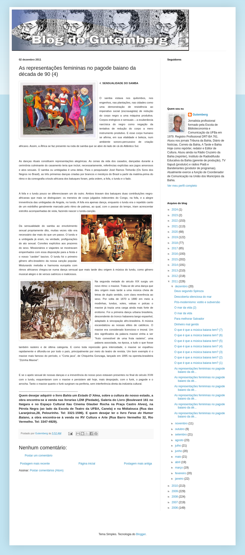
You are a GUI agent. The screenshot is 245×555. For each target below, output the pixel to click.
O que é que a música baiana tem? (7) (198, 329)
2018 (175, 243)
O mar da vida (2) (185, 307)
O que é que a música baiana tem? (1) (198, 363)
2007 (175, 502)
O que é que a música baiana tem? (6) (198, 335)
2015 (175, 259)
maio (178, 456)
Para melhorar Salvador (189, 318)
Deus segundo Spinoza (189, 291)
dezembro (181, 286)
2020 (175, 231)
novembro (181, 423)
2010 (175, 485)
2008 (175, 496)
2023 (175, 215)
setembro (181, 434)
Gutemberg (200, 114)
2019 (175, 237)
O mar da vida (183, 313)
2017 (175, 248)
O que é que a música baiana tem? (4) (198, 346)
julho (178, 445)
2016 (175, 253)
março (179, 467)
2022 (175, 220)
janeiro (179, 478)
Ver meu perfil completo (182, 185)
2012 (175, 276)
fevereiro (181, 473)
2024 (175, 209)
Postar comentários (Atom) (47, 470)
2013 (175, 270)
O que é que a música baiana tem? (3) (198, 352)
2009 (175, 491)
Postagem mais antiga (138, 463)
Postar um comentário (38, 455)
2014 (175, 265)
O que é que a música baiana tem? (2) (198, 357)
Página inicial (86, 463)
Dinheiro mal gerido (186, 324)
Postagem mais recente (35, 463)
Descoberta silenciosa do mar (193, 296)
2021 (175, 226)
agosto (179, 440)
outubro (180, 429)
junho (179, 451)
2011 (175, 281)
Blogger (141, 534)
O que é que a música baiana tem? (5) (198, 341)
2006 (175, 507)
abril (178, 462)
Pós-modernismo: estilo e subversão (197, 302)
